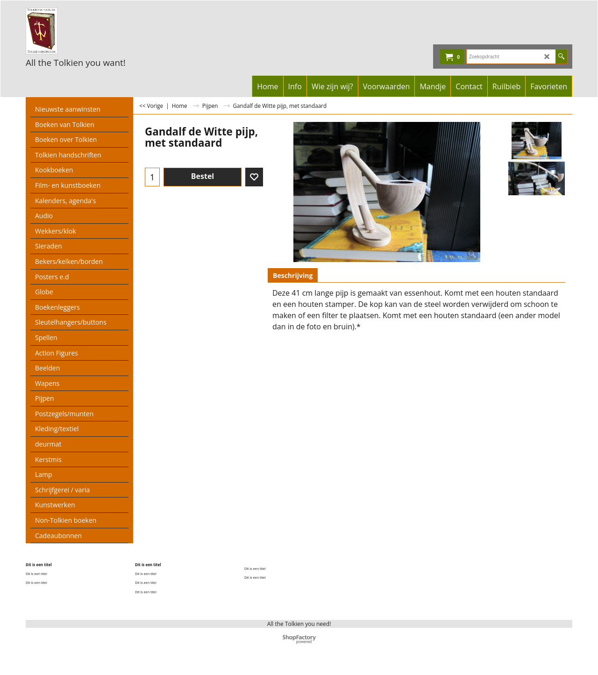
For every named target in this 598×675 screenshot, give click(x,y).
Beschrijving (293, 275)
